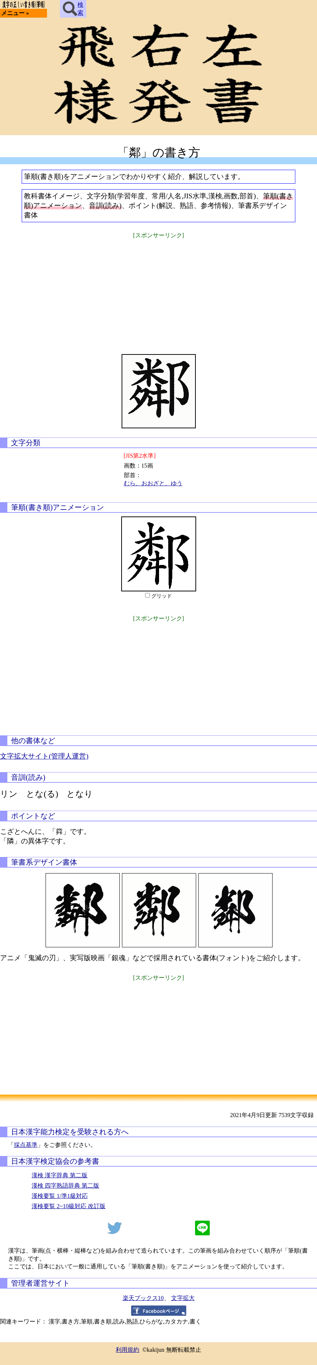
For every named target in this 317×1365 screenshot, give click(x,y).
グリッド (161, 596)
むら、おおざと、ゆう (153, 483)
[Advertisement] (158, 291)
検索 (73, 8)
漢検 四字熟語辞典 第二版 (65, 1185)
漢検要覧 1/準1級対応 (59, 1196)
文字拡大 (183, 1298)
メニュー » (15, 13)
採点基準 (25, 1145)
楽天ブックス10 (143, 1298)
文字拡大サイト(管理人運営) (44, 756)
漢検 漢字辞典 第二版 (59, 1175)
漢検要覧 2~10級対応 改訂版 (68, 1206)
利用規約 (127, 1350)
